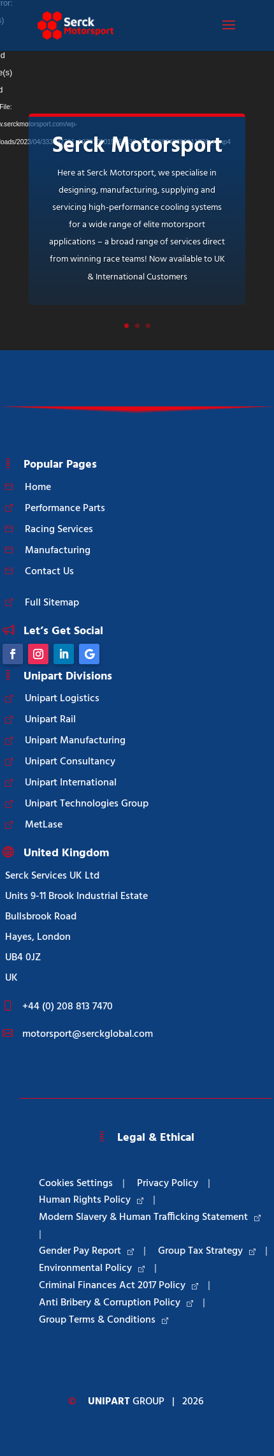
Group (126, 1401)
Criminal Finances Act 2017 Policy (118, 1285)
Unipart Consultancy (70, 762)
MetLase (43, 825)
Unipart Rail (50, 719)
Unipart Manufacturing (75, 740)
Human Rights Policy (91, 1200)
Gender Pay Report (86, 1251)
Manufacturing (57, 550)
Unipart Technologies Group (86, 804)
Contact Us (49, 571)
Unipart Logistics (62, 698)
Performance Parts (65, 508)
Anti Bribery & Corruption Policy (116, 1303)
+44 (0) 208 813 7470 (67, 1007)
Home (38, 487)
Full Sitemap (52, 603)
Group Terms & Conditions (103, 1320)
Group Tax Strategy (207, 1251)
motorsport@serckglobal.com (87, 1034)
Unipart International (71, 783)
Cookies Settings (76, 1183)
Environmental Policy (92, 1268)
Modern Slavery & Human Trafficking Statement (150, 1217)
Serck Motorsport (137, 146)
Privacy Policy (167, 1183)
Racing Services (59, 529)
